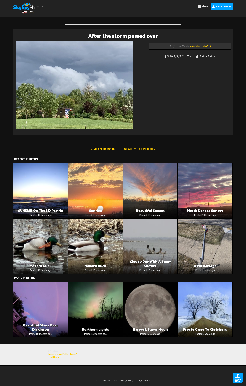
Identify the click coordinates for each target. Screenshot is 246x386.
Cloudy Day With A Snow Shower (150, 263)
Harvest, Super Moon (150, 329)
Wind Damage (205, 266)
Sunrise (95, 210)
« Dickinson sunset (103, 149)
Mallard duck (41, 266)
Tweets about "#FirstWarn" (62, 354)
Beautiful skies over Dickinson (40, 327)
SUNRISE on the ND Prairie (40, 210)
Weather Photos (200, 46)
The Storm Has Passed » (138, 149)
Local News (53, 357)
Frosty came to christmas (205, 329)
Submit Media (221, 6)
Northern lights (95, 329)
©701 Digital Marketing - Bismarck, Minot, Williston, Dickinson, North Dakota (123, 381)
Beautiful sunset (150, 210)
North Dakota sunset (205, 210)
